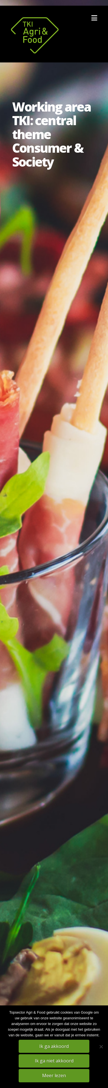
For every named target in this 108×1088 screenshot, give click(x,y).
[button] (94, 17)
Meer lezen (54, 1075)
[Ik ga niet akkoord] (101, 1046)
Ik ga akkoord (54, 1046)
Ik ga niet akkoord (54, 1061)
